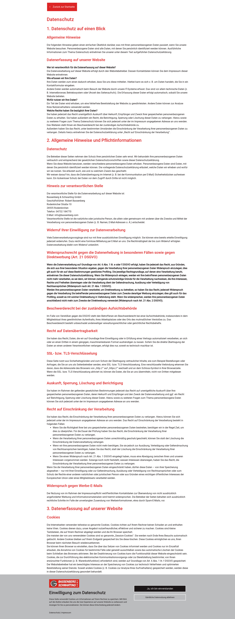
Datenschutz (54, 612)
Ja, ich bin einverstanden (160, 588)
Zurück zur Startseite (62, 6)
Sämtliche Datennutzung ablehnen (159, 597)
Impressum (66, 612)
